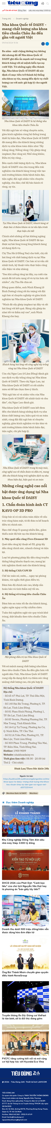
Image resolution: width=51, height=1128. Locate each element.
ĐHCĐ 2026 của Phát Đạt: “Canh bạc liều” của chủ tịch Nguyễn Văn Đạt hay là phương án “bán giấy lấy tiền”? (24, 886)
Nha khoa (33, 793)
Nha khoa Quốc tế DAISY (16, 793)
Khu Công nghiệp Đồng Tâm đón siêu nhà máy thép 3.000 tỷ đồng (23, 841)
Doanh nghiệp (22, 18)
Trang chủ (6, 18)
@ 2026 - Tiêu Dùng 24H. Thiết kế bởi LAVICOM (24, 1082)
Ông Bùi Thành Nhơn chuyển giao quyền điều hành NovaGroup (25, 974)
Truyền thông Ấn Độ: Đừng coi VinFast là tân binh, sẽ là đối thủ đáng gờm (24, 1017)
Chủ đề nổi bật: (10, 10)
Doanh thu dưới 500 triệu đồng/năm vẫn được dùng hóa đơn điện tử (25, 931)
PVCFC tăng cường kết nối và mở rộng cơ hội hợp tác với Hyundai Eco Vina (24, 1060)
